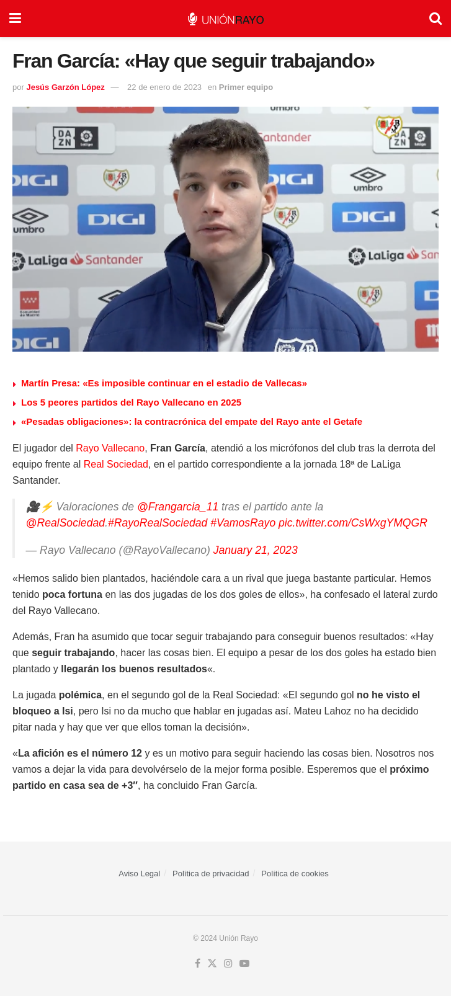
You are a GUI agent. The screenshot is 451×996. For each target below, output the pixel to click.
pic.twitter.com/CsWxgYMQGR (353, 523)
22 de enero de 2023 (164, 87)
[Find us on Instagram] (228, 964)
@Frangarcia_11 (177, 506)
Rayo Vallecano (110, 448)
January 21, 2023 (255, 550)
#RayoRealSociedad (157, 523)
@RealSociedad (65, 523)
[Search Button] (435, 18)
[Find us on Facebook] (197, 964)
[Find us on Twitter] (212, 964)
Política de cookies (294, 873)
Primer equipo (246, 87)
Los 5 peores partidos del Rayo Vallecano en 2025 (131, 402)
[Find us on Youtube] (244, 964)
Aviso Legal (139, 873)
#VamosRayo (242, 523)
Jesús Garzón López (65, 87)
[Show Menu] (15, 18)
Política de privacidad (210, 873)
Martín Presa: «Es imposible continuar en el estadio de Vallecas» (164, 383)
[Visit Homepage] (225, 19)
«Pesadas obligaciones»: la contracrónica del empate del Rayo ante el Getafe (191, 421)
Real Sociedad (116, 464)
